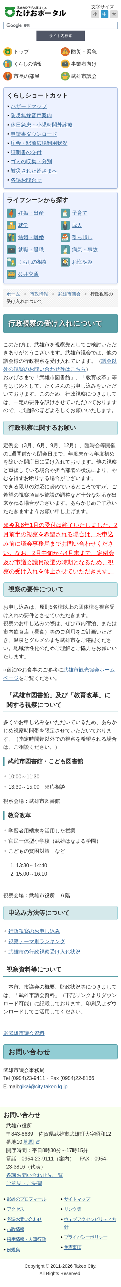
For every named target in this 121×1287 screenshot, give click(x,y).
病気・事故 (85, 249)
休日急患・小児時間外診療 (42, 124)
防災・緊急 (84, 51)
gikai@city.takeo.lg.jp (43, 1086)
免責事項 (72, 1247)
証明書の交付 (26, 152)
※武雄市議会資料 (24, 1033)
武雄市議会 (84, 76)
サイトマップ (77, 1199)
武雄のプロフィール (26, 1199)
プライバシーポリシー (85, 1237)
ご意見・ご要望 (24, 1183)
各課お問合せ (26, 180)
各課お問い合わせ (24, 1219)
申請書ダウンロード (34, 134)
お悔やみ (82, 262)
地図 (32, 1142)
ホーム (13, 293)
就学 (23, 225)
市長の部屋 (26, 76)
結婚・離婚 (31, 237)
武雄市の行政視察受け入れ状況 (44, 951)
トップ (21, 51)
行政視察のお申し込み (34, 931)
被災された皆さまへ (34, 171)
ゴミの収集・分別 (31, 161)
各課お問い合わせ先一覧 (34, 1175)
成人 (77, 225)
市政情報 (39, 293)
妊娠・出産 (31, 213)
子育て (79, 213)
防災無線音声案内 (31, 115)
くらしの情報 (27, 64)
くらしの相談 (32, 262)
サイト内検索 (60, 35)
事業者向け (84, 64)
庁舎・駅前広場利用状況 (39, 143)
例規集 (13, 1249)
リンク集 (72, 1209)
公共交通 (28, 274)
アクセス (15, 1209)
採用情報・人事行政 (26, 1239)
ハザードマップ (29, 106)
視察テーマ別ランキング (36, 941)
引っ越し (82, 237)
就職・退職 (31, 249)
